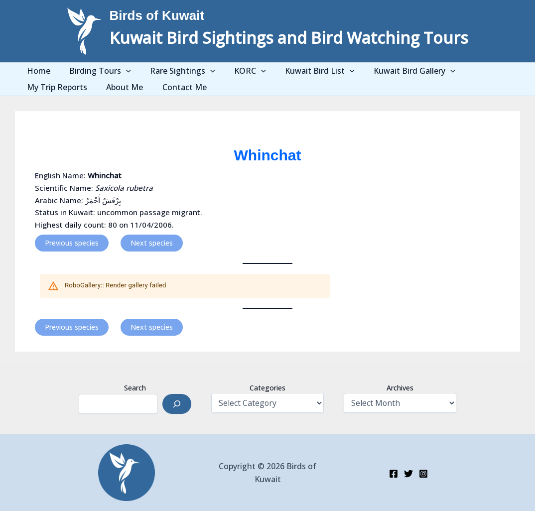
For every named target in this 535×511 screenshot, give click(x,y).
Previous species (72, 243)
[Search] (176, 404)
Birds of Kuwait (157, 15)
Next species (152, 243)
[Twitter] (408, 473)
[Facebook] (393, 473)
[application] (120, 71)
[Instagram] (423, 473)
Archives (400, 387)
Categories (267, 387)
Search (135, 387)
